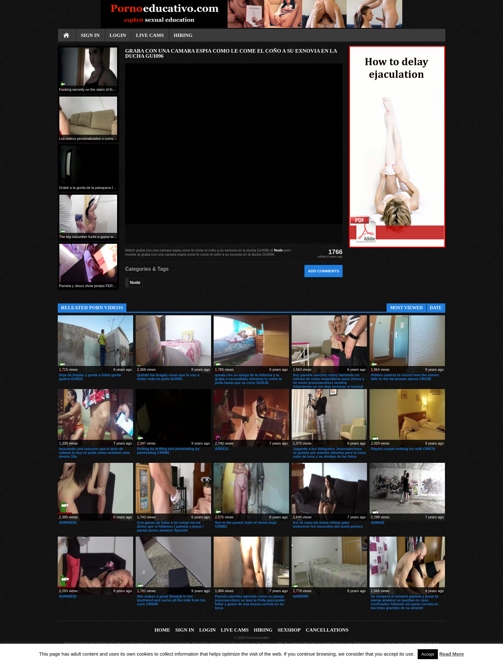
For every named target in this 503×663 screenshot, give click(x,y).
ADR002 (377, 522)
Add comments (323, 271)
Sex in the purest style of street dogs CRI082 (246, 524)
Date (436, 307)
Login (118, 35)
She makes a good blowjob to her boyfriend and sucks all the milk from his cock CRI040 (171, 600)
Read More (451, 654)
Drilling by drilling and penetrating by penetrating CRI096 (168, 451)
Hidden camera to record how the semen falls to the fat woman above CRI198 (405, 377)
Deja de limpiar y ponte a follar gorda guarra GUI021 (90, 377)
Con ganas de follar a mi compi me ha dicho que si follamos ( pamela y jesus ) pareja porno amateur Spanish (170, 526)
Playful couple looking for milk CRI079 (403, 449)
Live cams (150, 35)
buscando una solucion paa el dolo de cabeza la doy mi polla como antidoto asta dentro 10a (94, 452)
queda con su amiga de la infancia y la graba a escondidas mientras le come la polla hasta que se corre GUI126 (248, 379)
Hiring (183, 35)
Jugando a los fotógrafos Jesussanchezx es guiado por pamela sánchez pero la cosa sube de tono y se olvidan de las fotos (329, 452)
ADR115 (221, 449)
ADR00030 (67, 522)
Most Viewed (406, 307)
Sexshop (289, 630)
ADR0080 (300, 596)
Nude (278, 250)
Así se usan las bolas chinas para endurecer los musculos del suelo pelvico (328, 524)
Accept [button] (428, 654)
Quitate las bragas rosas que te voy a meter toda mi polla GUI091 (168, 377)
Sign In (90, 35)
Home (67, 35)
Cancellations (327, 630)
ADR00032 (67, 596)
